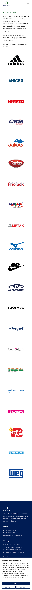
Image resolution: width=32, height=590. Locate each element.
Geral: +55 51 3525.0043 (11, 545)
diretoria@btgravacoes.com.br (13, 535)
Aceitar (16, 583)
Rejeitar (23, 587)
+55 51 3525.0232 (9, 533)
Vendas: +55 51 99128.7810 (12, 549)
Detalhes (8, 587)
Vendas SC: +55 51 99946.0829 (13, 552)
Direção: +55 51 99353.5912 (12, 547)
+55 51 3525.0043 (9, 530)
